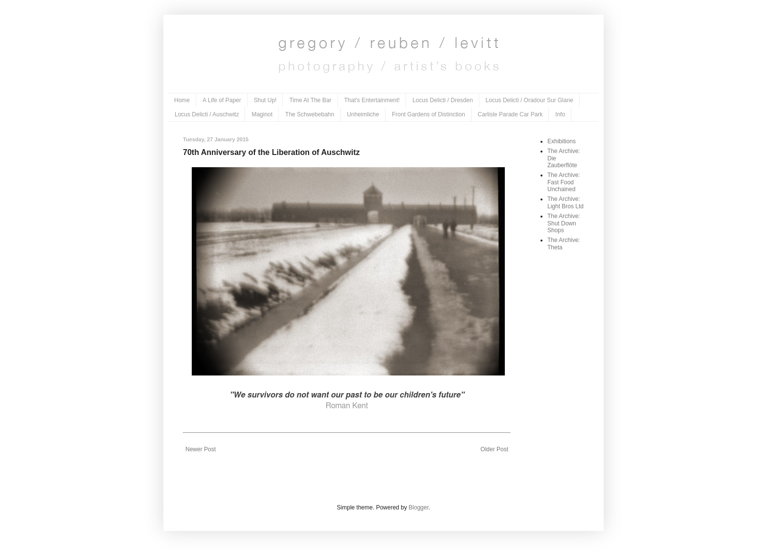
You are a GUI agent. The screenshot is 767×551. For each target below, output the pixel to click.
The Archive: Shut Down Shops (563, 223)
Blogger (418, 507)
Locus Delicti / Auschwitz (207, 114)
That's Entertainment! (372, 100)
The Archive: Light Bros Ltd (565, 202)
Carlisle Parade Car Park (510, 114)
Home (182, 100)
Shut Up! (265, 100)
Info (560, 114)
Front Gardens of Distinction (428, 114)
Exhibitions (561, 141)
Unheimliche (363, 114)
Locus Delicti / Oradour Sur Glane (529, 100)
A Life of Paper (222, 100)
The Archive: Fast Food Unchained (563, 182)
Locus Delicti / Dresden (442, 100)
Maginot (261, 114)
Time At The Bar (310, 100)
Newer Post (200, 449)
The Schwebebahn (309, 114)
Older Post (494, 449)
